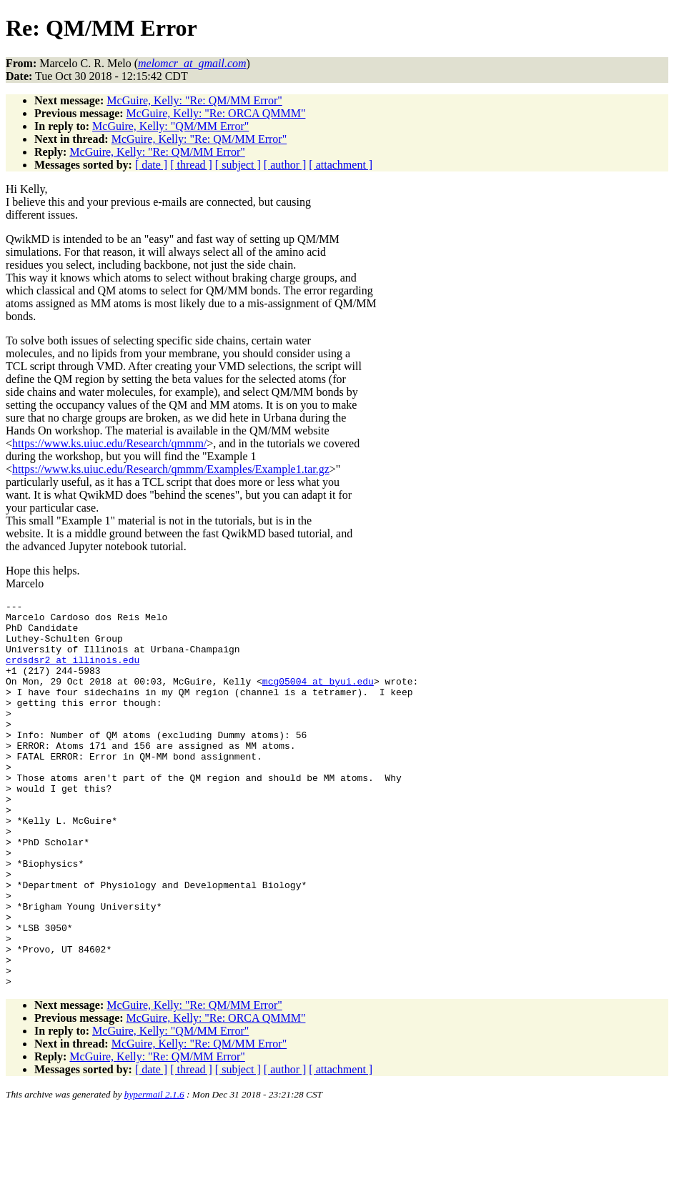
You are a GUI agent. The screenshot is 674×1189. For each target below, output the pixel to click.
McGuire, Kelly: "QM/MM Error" (170, 126)
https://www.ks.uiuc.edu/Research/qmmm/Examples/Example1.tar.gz (170, 469)
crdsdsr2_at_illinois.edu (72, 672)
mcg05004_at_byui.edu (318, 698)
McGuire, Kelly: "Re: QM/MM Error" (194, 100)
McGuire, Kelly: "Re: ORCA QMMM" (216, 113)
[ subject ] (238, 165)
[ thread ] (191, 165)
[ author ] (285, 165)
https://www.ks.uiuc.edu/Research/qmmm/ (109, 443)
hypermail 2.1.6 (154, 1171)
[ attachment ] (340, 165)
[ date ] (151, 165)
